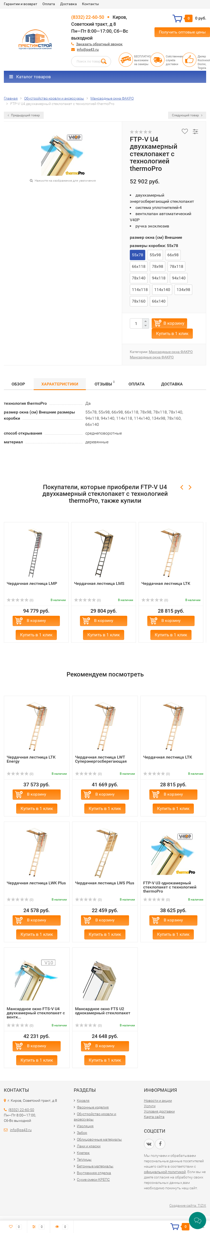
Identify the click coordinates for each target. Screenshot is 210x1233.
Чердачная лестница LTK (165, 583)
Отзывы (105, 383)
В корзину (173, 323)
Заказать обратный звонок (99, 44)
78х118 (176, 266)
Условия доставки (159, 1111)
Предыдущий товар (24, 115)
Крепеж (83, 1153)
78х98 (157, 266)
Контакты (90, 4)
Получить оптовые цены (182, 32)
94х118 (159, 278)
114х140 (162, 289)
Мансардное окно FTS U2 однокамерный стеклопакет (102, 1010)
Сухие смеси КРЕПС (93, 1179)
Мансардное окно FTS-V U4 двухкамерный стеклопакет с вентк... (36, 1012)
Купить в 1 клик (172, 333)
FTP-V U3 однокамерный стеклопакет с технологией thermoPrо (169, 887)
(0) (20, 600)
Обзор (18, 384)
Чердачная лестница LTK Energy (31, 759)
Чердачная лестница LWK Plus (36, 882)
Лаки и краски (89, 1146)
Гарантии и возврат (20, 4)
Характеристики (59, 384)
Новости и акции (158, 1100)
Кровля (83, 1100)
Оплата (48, 4)
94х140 (179, 278)
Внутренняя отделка (94, 1173)
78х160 (138, 301)
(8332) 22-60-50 (87, 17)
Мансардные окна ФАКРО (171, 352)
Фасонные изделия (93, 1107)
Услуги (150, 1106)
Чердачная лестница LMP (32, 583)
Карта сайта (154, 1117)
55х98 (155, 254)
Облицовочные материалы (99, 1139)
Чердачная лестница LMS (99, 583)
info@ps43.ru (88, 49)
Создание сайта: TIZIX (187, 1205)
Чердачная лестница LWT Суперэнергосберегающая (101, 759)
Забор (82, 1133)
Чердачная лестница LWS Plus (104, 882)
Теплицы (84, 1159)
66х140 (159, 301)
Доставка (68, 4)
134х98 (183, 289)
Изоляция (85, 1126)
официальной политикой (165, 1172)
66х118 (138, 266)
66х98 (173, 254)
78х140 (138, 278)
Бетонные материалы (95, 1166)
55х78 (137, 254)
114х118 (140, 289)
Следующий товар (187, 115)
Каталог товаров (30, 76)
